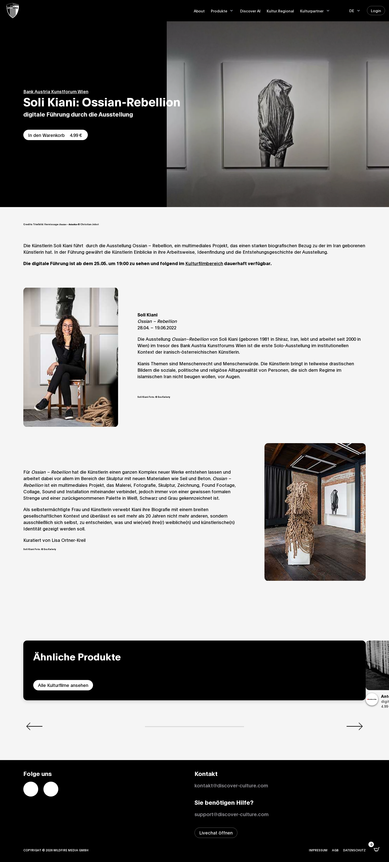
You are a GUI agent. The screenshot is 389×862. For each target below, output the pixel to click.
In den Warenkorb (55, 135)
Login (376, 10)
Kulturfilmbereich (204, 263)
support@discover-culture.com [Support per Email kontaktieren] (231, 814)
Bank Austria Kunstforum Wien (55, 91)
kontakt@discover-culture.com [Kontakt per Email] (231, 785)
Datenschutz (354, 850)
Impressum (318, 850)
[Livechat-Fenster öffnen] (215, 833)
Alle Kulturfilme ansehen (63, 685)
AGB (335, 850)
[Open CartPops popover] (376, 849)
